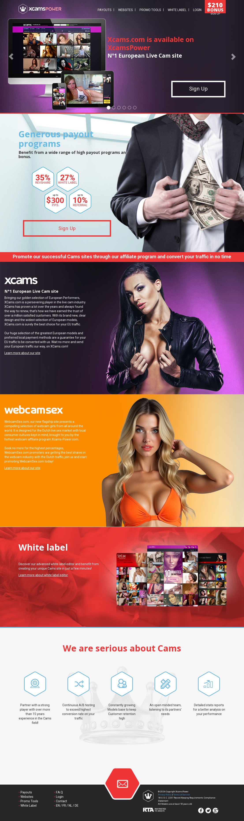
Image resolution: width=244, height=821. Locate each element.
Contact (61, 801)
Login (197, 10)
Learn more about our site (22, 353)
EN (58, 805)
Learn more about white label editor (43, 575)
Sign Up (198, 91)
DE (76, 805)
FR (64, 805)
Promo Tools (150, 10)
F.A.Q (59, 792)
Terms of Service (181, 794)
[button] (11, 56)
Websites (125, 10)
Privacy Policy (165, 794)
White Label (177, 10)
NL (70, 805)
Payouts (105, 10)
